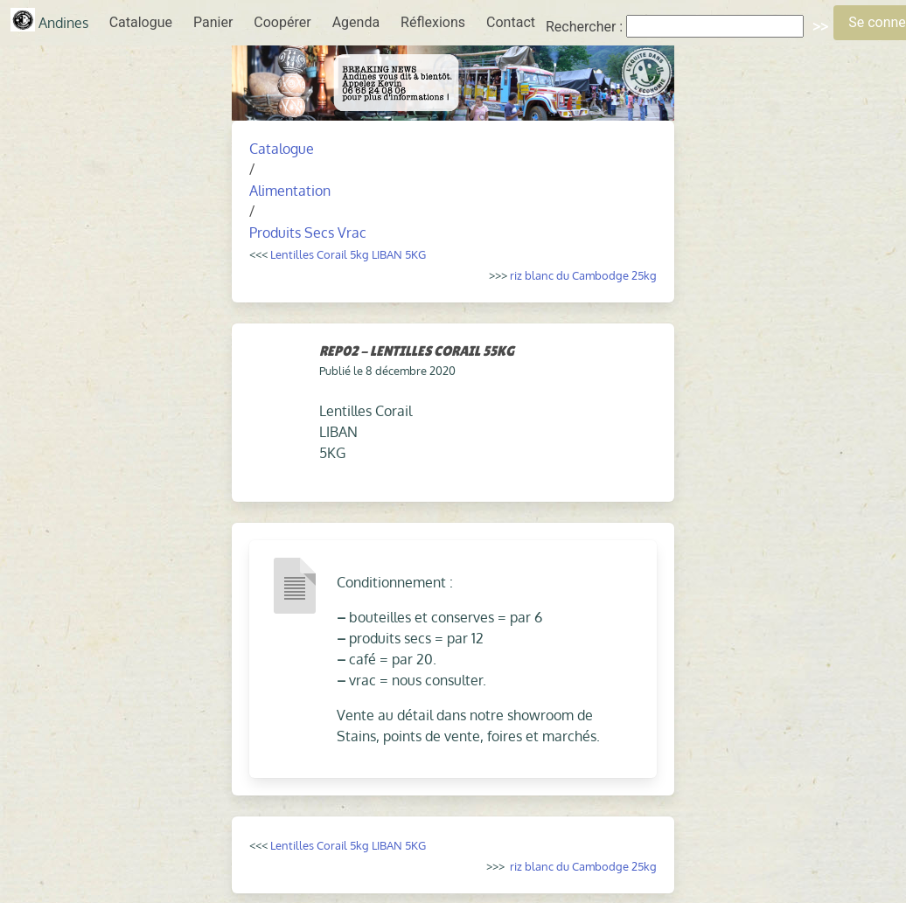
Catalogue (140, 22)
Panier (213, 22)
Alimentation (290, 190)
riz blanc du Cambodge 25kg (583, 274)
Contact (510, 22)
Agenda (356, 22)
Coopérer (282, 22)
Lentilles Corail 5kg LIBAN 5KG (348, 254)
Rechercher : (584, 26)
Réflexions (433, 22)
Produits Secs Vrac (307, 232)
